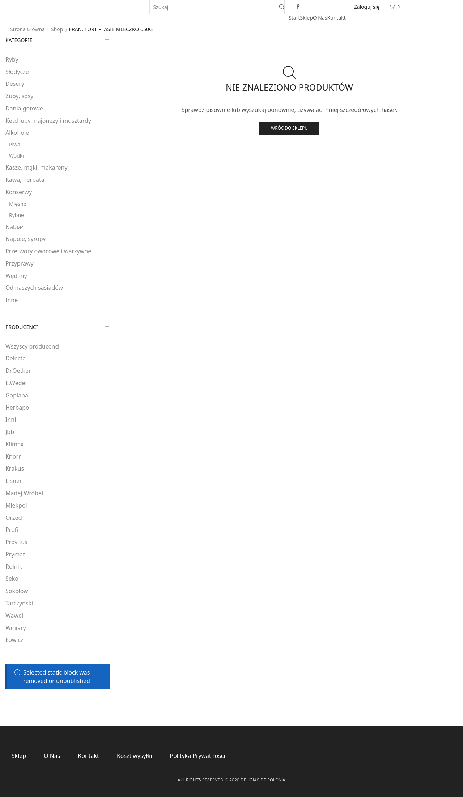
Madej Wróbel (24, 493)
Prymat (15, 554)
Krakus (14, 468)
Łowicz (14, 640)
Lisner (13, 481)
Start (294, 17)
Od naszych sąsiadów (34, 288)
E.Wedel (16, 383)
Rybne (16, 215)
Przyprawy (19, 263)
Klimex (14, 444)
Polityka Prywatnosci (198, 756)
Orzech (15, 518)
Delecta (15, 358)
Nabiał (14, 227)
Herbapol (18, 408)
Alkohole (17, 133)
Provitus (16, 542)
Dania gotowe (24, 108)
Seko (11, 579)
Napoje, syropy (25, 239)
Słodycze (17, 72)
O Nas (320, 17)
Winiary (15, 628)
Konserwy (18, 192)
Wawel (14, 615)
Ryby (11, 59)
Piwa (14, 144)
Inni (10, 419)
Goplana (16, 395)
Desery (14, 84)
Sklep (306, 17)
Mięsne (17, 203)
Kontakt (336, 17)
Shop (57, 29)
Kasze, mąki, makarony (36, 167)
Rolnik (13, 567)
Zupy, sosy (19, 96)
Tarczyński (19, 603)
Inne (11, 300)
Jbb (9, 432)
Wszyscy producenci (32, 346)
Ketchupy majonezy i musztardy (48, 121)
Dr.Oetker (18, 371)
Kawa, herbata (24, 180)
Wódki (16, 155)
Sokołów (16, 591)
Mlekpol (16, 505)
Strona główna (27, 29)
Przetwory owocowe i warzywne (48, 251)
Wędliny (16, 276)
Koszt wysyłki (135, 756)
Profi (11, 530)
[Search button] (281, 7)
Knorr (13, 456)
